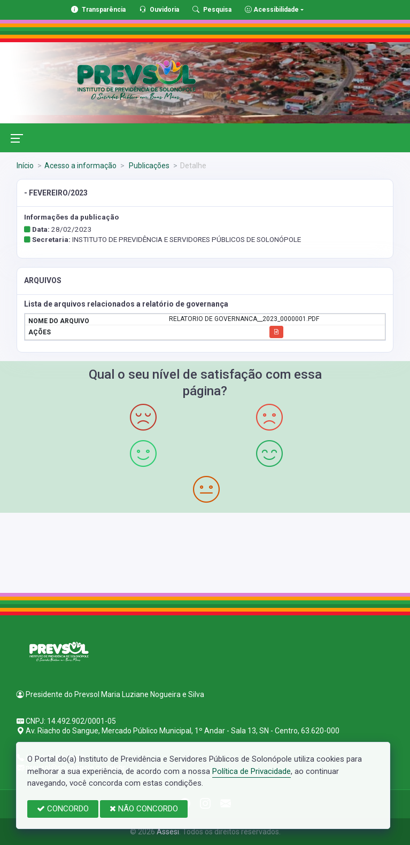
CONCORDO (63, 808)
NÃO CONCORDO (144, 808)
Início (25, 165)
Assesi (168, 831)
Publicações (148, 165)
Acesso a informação (80, 165)
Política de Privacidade (251, 771)
